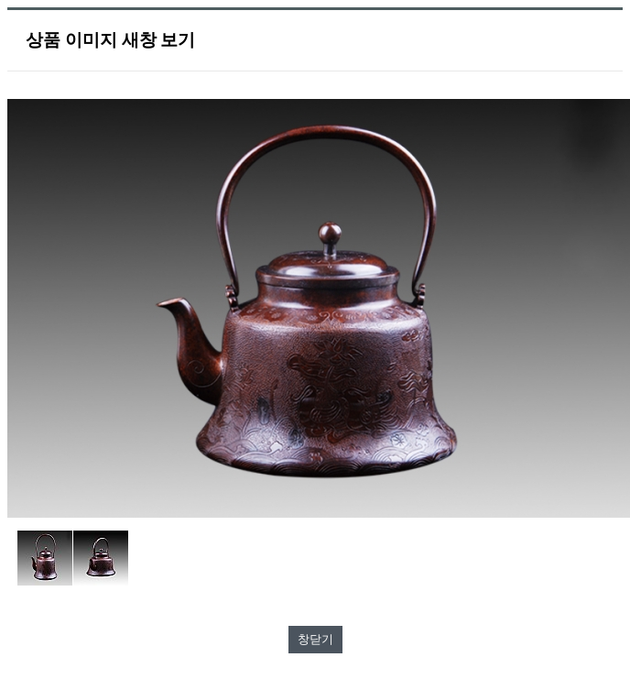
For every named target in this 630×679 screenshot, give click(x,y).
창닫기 (315, 639)
